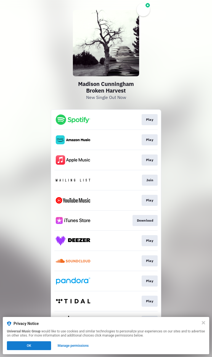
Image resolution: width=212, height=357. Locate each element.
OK (29, 346)
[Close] (203, 322)
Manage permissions (73, 346)
